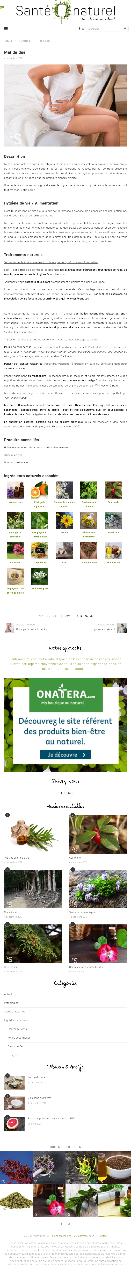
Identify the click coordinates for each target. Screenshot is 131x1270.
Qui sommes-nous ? (85, 1236)
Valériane (15, 563)
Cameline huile (89, 563)
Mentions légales (61, 1236)
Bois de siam (11, 967)
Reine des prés (40, 588)
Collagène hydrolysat (39, 1098)
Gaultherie (113, 502)
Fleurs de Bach (16, 1046)
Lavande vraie (15, 502)
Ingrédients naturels (16, 1020)
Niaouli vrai (10, 912)
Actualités (10, 994)
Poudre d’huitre (36, 1077)
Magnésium (40, 563)
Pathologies (25, 41)
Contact (103, 1236)
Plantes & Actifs (17, 1029)
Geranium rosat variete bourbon (86, 967)
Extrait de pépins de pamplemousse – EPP (51, 1119)
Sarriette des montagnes (83, 912)
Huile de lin (113, 563)
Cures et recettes (14, 1012)
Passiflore (113, 532)
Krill (64, 563)
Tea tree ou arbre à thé (16, 858)
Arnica (64, 532)
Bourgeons (14, 1055)
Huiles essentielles (19, 1038)
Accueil (8, 41)
